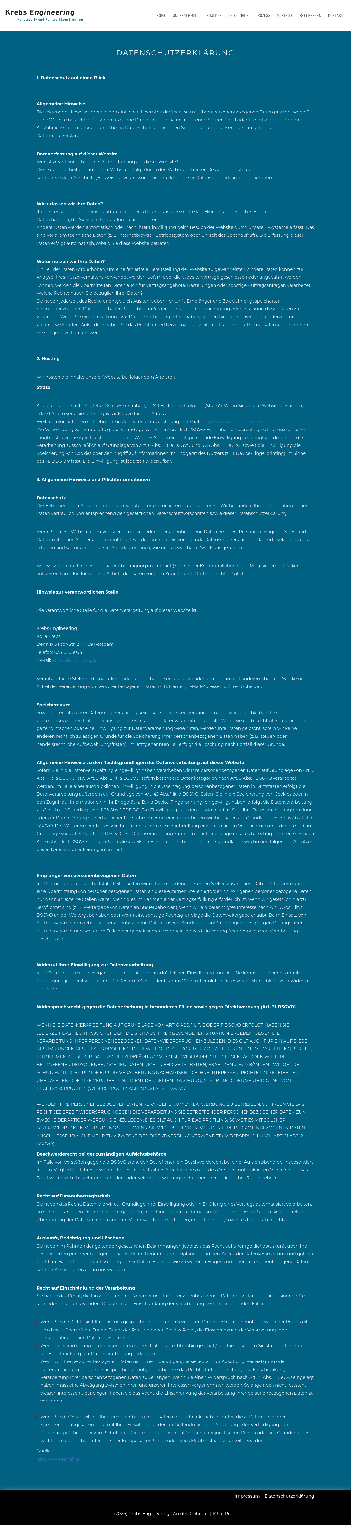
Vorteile (285, 15)
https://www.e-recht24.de (58, 1459)
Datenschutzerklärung (289, 1496)
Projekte (213, 15)
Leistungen (238, 15)
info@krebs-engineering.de (74, 660)
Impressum (247, 1496)
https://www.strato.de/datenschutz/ (234, 421)
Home (161, 15)
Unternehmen (185, 15)
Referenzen (310, 15)
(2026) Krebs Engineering (142, 1513)
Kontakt (335, 15)
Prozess (263, 15)
